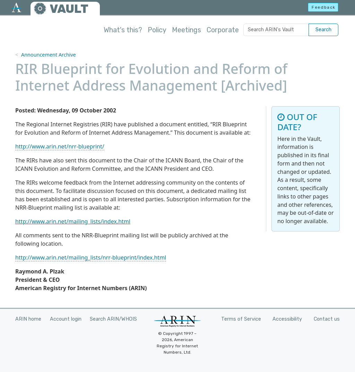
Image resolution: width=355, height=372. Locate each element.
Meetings (186, 30)
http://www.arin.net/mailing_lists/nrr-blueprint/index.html (90, 257)
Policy (157, 30)
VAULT (69, 9)
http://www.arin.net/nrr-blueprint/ (59, 146)
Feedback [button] (324, 7)
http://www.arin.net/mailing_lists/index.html (72, 221)
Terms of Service (241, 319)
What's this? (123, 30)
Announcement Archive (48, 54)
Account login (65, 319)
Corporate (223, 30)
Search (323, 30)
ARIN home (28, 319)
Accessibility (287, 319)
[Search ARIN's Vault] (276, 30)
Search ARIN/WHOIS (113, 319)
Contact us (327, 319)
